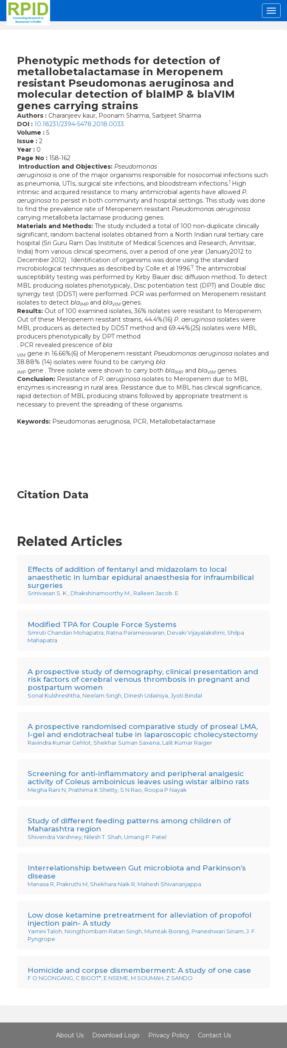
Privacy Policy (168, 1035)
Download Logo (116, 1035)
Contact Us (214, 1035)
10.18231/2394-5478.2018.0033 (79, 124)
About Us (70, 1035)
